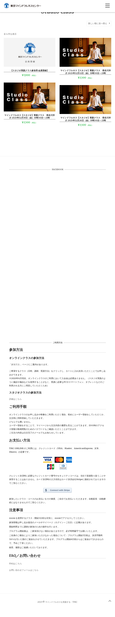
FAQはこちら (15, 563)
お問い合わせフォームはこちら (23, 570)
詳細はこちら (15, 399)
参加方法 (15, 364)
